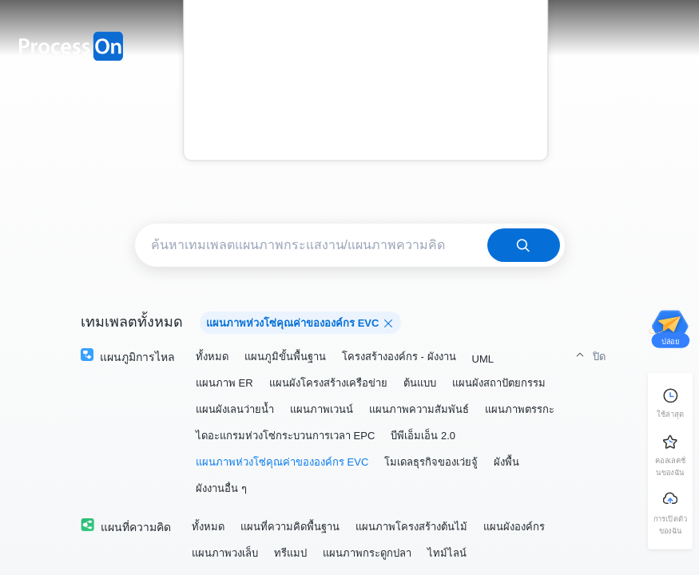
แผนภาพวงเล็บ (225, 553)
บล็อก (366, 85)
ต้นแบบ (419, 383)
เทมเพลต (365, 29)
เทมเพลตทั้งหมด (132, 322)
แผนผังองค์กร (514, 527)
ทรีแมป (290, 553)
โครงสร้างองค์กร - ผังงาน (399, 357)
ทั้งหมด (212, 357)
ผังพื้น (506, 462)
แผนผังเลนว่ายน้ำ (235, 409)
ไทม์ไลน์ (447, 553)
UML (483, 359)
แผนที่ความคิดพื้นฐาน (290, 527)
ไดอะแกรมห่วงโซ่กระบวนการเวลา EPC (285, 436)
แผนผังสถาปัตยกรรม (499, 383)
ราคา (366, 57)
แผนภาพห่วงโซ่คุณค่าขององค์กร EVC (282, 462)
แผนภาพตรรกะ (519, 409)
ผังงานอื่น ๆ (221, 488)
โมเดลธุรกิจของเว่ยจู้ (431, 462)
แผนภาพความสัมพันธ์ (419, 409)
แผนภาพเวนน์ (321, 409)
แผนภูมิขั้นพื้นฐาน (285, 357)
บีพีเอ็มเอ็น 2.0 (423, 436)
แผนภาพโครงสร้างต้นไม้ (411, 527)
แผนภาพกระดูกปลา (367, 553)
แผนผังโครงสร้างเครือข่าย (328, 383)
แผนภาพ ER (224, 383)
